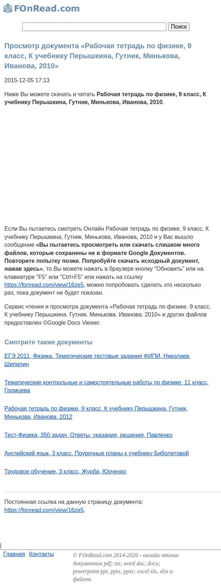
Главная (14, 554)
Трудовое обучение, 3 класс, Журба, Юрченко (65, 471)
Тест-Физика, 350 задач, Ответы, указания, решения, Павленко (88, 435)
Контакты (41, 554)
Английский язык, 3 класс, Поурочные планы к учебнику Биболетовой (96, 453)
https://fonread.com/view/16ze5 (43, 285)
